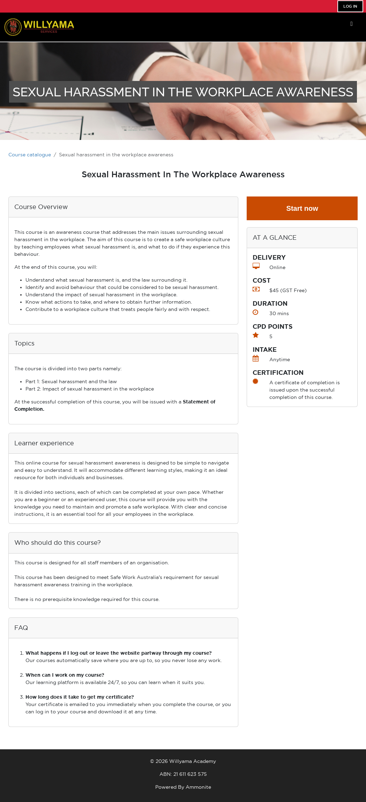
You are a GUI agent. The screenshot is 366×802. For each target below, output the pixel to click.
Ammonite (198, 787)
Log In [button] (350, 6)
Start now (302, 208)
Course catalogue (29, 154)
